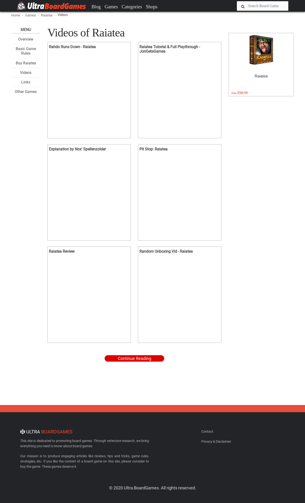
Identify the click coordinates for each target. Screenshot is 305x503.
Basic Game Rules (26, 51)
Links (25, 82)
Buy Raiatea (26, 63)
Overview (25, 39)
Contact (207, 431)
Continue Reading (134, 358)
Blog (96, 6)
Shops (152, 6)
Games (111, 6)
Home (15, 15)
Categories (132, 6)
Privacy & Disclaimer (216, 441)
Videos (25, 72)
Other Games (26, 91)
